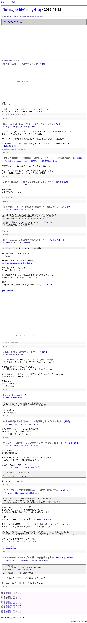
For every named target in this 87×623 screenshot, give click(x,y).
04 (5, 16)
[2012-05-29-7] (13, 197)
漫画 (65, 182)
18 (25, 16)
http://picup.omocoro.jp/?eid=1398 (14, 185)
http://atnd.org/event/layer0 (12, 398)
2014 (12, 60)
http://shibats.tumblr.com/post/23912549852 (18, 210)
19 (27, 16)
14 (20, 16)
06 (11, 593)
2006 (7, 60)
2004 (2, 60)
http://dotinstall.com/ (9, 549)
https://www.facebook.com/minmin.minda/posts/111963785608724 (26, 560)
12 (17, 16)
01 (4, 592)
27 (38, 16)
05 (7, 16)
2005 (5, 60)
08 (11, 16)
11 (15, 16)
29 (41, 16)
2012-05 (18, 2)
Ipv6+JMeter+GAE (9, 291)
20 (28, 16)
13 (18, 16)
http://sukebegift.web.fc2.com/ (13, 355)
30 (43, 16)
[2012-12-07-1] (13, 114)
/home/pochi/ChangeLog (22, 9)
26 (37, 16)
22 (31, 16)
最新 (13, 2)
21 (30, 16)
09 (13, 16)
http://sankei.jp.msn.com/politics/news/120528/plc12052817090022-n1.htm (29, 161)
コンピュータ (66, 490)
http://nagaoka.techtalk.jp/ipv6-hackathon (17, 263)
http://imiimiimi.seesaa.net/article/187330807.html (20, 467)
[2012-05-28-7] (10, 146)
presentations (15, 336)
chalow (78, 621)
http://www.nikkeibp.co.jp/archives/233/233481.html (21, 424)
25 (35, 16)
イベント (58, 240)
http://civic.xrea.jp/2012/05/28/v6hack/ (16, 243)
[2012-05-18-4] (45, 519)
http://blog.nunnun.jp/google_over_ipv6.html (18, 127)
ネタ (42, 64)
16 (23, 16)
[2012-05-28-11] (52, 285)
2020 (17, 60)
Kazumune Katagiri (31, 336)
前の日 (3, 2)
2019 (15, 60)
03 (7, 592)
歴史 (76, 443)
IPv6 (57, 124)
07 (10, 16)
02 (6, 592)
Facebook (69, 557)
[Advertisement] (44, 43)
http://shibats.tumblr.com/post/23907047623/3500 (20, 446)
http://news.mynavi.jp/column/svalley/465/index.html (21, 493)
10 (14, 16)
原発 (79, 158)
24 (34, 16)
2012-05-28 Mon (12, 22)
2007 (10, 60)
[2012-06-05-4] (13, 149)
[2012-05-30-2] (21, 114)
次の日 (9, 2)
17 (24, 16)
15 (21, 16)
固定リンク (5, 118)
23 (33, 16)
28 (40, 16)
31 (44, 16)
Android (59, 557)
